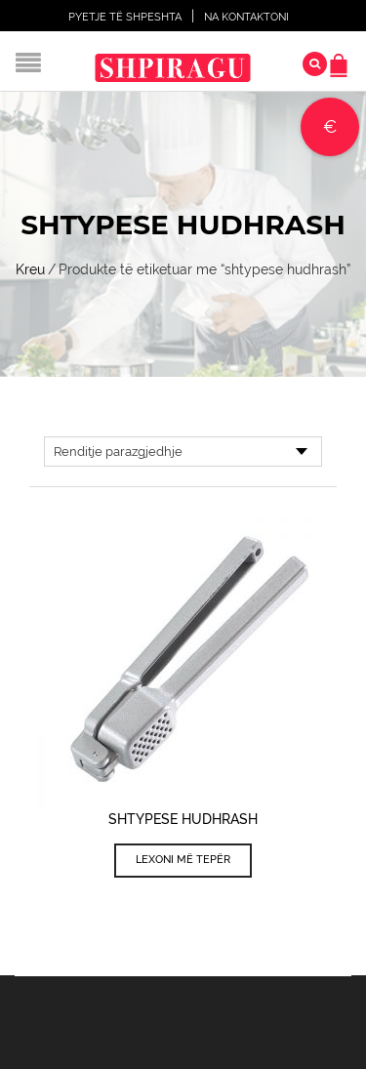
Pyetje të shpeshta (125, 17)
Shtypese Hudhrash (183, 819)
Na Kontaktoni (246, 17)
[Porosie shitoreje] (183, 452)
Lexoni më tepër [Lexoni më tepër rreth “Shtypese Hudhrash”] (183, 859)
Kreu (30, 269)
